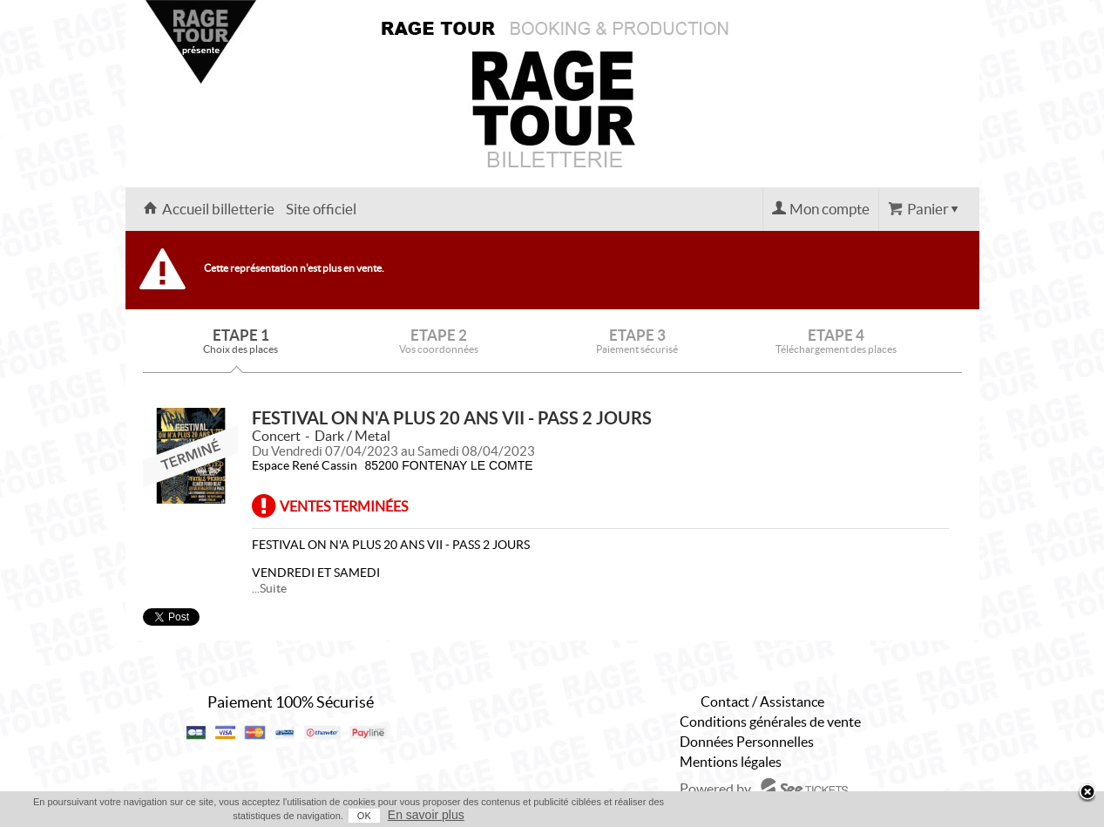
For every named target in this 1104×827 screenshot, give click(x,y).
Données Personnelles (747, 741)
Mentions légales (731, 761)
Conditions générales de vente (770, 721)
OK (364, 815)
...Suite (269, 588)
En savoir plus (426, 815)
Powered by (715, 788)
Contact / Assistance (762, 701)
